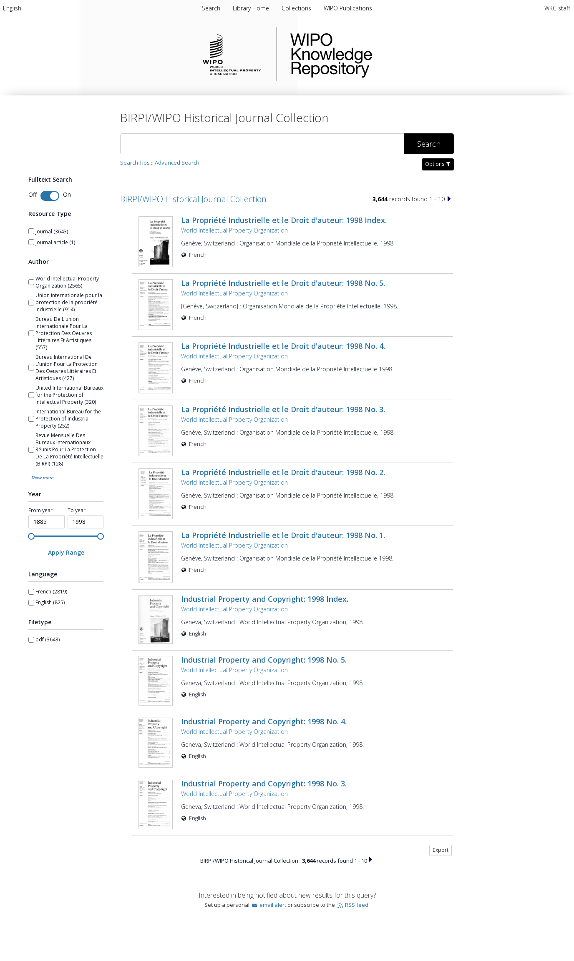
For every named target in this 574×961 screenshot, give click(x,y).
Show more (42, 477)
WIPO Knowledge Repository (365, 54)
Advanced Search (177, 162)
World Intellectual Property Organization (234, 230)
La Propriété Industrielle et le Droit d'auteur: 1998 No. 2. (283, 472)
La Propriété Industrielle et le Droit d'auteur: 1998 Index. (284, 220)
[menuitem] (12, 8)
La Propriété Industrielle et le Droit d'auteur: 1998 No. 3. (283, 409)
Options (438, 164)
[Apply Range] (65, 552)
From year (40, 510)
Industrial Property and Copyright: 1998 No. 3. (264, 783)
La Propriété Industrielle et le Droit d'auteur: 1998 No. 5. (283, 283)
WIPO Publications (348, 8)
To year (77, 510)
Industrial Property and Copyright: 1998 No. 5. (264, 660)
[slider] (31, 536)
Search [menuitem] (211, 8)
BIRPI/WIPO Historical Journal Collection (193, 199)
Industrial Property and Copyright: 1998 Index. (264, 599)
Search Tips (135, 162)
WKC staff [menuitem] (557, 8)
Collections (297, 8)
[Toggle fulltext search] (49, 196)
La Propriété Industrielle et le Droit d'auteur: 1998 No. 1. (283, 535)
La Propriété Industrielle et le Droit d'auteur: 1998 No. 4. (283, 346)
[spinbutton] (46, 521)
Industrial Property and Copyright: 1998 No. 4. (264, 721)
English (12, 8)
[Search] (262, 143)
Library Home (252, 8)
